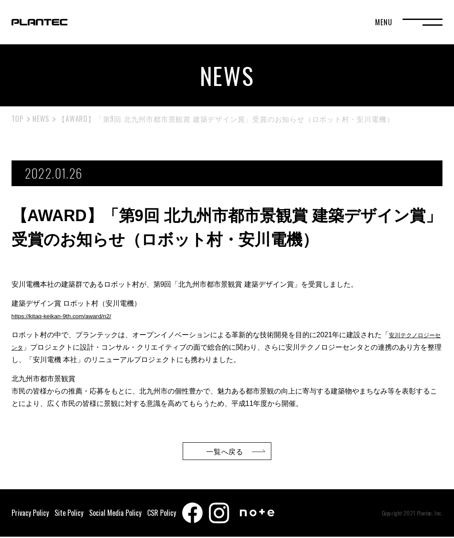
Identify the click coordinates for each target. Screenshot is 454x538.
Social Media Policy (115, 514)
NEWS (40, 118)
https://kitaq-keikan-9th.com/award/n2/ (71, 316)
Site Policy (69, 514)
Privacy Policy (30, 514)
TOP (17, 118)
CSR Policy (161, 514)
